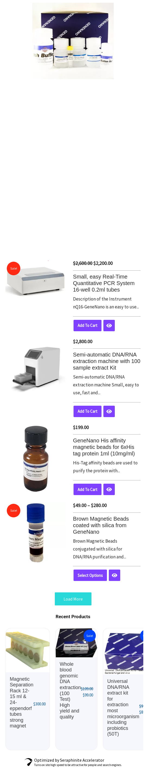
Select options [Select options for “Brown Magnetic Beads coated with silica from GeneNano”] (90, 575)
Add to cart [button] (87, 325)
